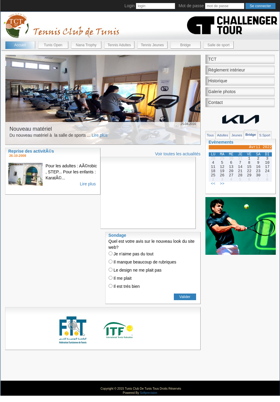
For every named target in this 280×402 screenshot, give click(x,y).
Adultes (222, 135)
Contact (215, 102)
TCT (212, 59)
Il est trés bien (124, 286)
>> (222, 184)
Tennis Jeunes (152, 45)
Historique (217, 80)
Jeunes (236, 135)
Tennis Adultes (119, 45)
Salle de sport (218, 45)
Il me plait (120, 278)
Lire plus (100, 135)
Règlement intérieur (226, 70)
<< (213, 184)
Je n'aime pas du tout (131, 253)
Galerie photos (222, 91)
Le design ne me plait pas (135, 270)
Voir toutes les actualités (178, 153)
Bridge (185, 45)
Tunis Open (53, 45)
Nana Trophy (86, 45)
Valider (184, 297)
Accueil (20, 45)
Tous (210, 135)
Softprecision (148, 392)
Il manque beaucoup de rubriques (142, 262)
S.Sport (264, 135)
